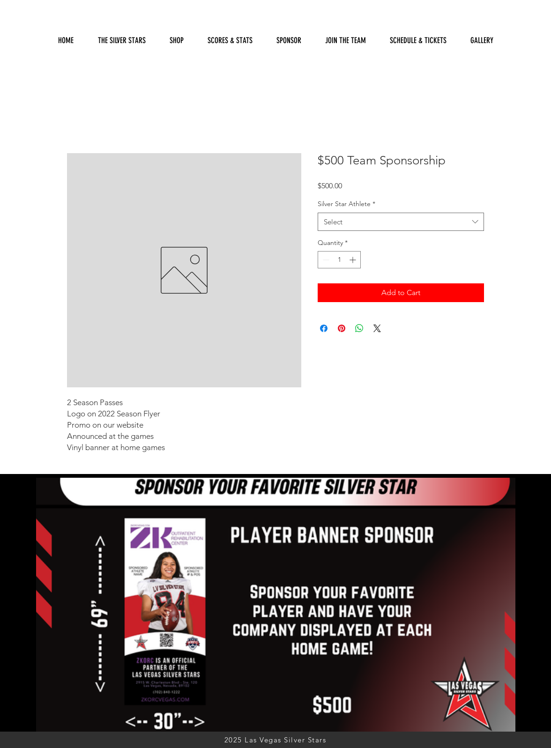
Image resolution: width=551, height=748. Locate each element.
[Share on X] (377, 328)
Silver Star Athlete (346, 204)
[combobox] (401, 222)
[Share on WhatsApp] (359, 328)
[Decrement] (325, 260)
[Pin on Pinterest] (341, 328)
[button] (229, 40)
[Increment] (353, 260)
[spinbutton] (339, 260)
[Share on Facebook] (323, 328)
